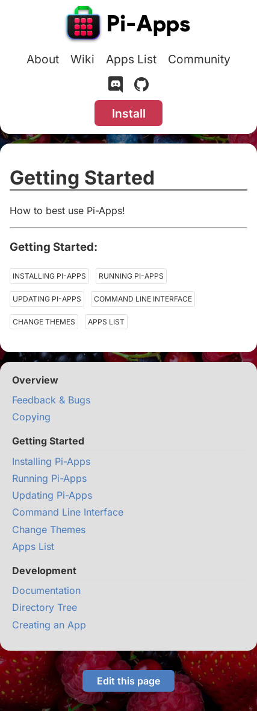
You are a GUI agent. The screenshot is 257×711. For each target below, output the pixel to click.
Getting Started (48, 441)
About (42, 59)
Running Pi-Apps (131, 275)
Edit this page (128, 681)
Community (199, 59)
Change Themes (44, 321)
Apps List (131, 59)
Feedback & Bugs (51, 400)
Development (44, 570)
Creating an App (49, 625)
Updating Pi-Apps (47, 298)
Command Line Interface (143, 298)
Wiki (82, 59)
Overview (35, 380)
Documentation (46, 590)
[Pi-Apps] (128, 25)
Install (129, 113)
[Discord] (115, 87)
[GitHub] (141, 87)
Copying (31, 417)
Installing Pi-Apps (49, 275)
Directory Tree (44, 607)
